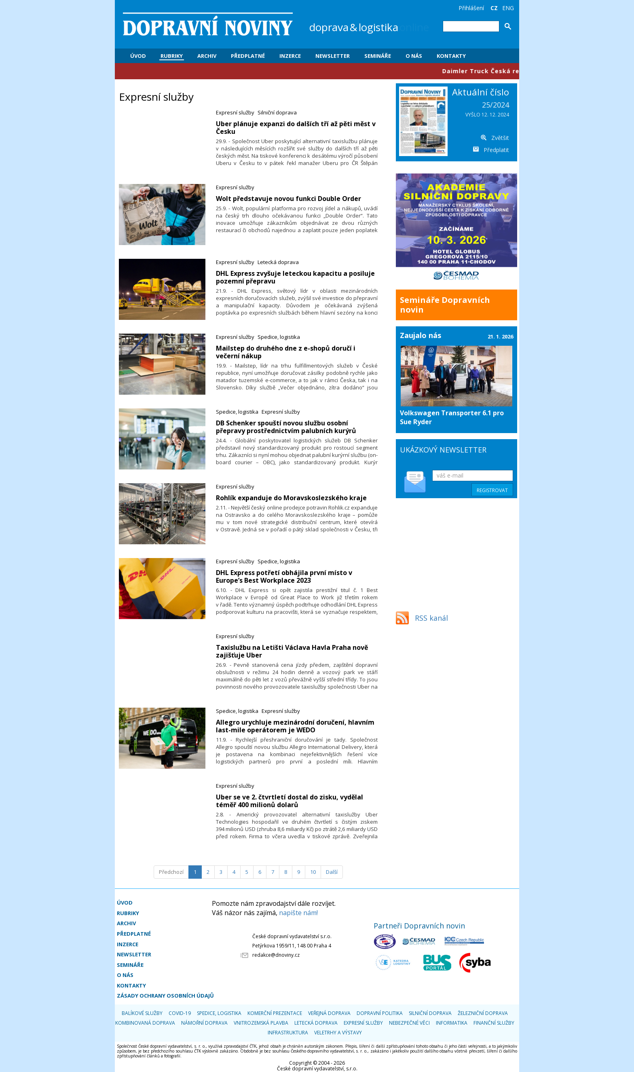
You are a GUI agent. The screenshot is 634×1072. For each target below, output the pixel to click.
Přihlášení (471, 8)
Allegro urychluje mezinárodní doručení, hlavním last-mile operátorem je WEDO (295, 726)
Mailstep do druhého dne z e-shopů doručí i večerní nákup (285, 352)
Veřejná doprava (329, 1013)
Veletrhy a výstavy (338, 1032)
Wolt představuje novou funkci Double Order (288, 198)
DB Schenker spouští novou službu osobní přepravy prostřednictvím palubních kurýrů (286, 427)
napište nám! (298, 912)
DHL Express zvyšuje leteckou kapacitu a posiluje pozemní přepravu (295, 277)
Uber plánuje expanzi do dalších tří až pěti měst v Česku (296, 127)
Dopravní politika (380, 1013)
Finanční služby (493, 1022)
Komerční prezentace (274, 1013)
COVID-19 (180, 1013)
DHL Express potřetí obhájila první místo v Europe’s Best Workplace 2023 (284, 576)
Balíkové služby (142, 1013)
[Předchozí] (171, 872)
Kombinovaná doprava (145, 1022)
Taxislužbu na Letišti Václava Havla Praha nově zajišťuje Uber (292, 651)
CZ (494, 8)
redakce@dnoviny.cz (276, 954)
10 (313, 871)
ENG (508, 8)
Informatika (451, 1022)
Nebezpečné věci (409, 1022)
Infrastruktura (288, 1032)
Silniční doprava (277, 112)
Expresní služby (235, 112)
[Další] (332, 872)
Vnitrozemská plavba (261, 1022)
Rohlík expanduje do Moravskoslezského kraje (291, 497)
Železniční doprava (483, 1013)
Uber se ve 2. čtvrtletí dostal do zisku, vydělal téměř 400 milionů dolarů (289, 801)
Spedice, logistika (279, 336)
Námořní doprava (204, 1022)
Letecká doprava (278, 262)
